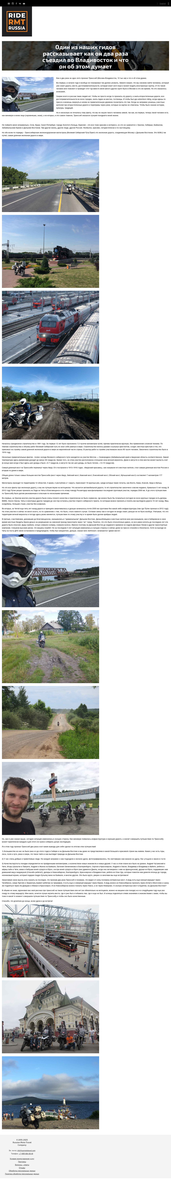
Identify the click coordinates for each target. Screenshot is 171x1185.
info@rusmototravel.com (26, 1151)
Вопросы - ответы (22, 1165)
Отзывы (22, 1168)
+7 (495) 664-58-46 (26, 1154)
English (163, 3)
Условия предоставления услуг (22, 1159)
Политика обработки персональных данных (22, 1174)
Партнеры (22, 1162)
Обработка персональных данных (22, 1171)
